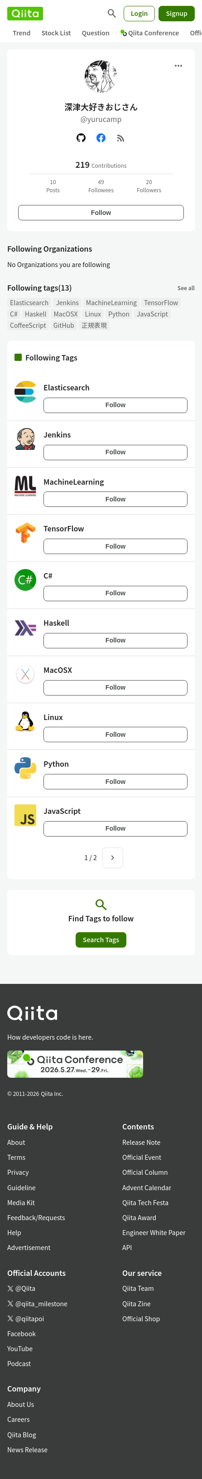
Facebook (21, 1333)
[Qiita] (25, 13)
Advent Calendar (146, 1187)
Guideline (21, 1187)
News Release (27, 1449)
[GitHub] (81, 138)
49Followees (101, 186)
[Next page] (112, 857)
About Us (20, 1404)
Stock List (56, 32)
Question (96, 32)
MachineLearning (111, 302)
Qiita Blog (21, 1434)
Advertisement (29, 1247)
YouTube (20, 1348)
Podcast (19, 1363)
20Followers (149, 186)
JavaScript (152, 313)
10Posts (53, 186)
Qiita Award (139, 1217)
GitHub (63, 325)
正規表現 (94, 325)
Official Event (141, 1157)
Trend (21, 32)
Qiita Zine (136, 1303)
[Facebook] (101, 138)
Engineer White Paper (154, 1232)
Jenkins (67, 302)
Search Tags (101, 939)
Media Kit (21, 1202)
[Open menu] (178, 66)
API (127, 1247)
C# (14, 313)
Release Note (141, 1142)
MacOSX (65, 313)
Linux (93, 313)
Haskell (36, 313)
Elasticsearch (29, 302)
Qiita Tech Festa (145, 1202)
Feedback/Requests (36, 1217)
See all (186, 288)
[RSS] (121, 138)
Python (119, 313)
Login (139, 13)
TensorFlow (161, 302)
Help (14, 1232)
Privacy (18, 1172)
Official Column (145, 1172)
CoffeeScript (28, 325)
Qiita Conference (149, 32)
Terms (16, 1157)
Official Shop (141, 1318)
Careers (18, 1419)
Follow (101, 212)
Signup (177, 13)
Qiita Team (138, 1288)
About (16, 1142)
